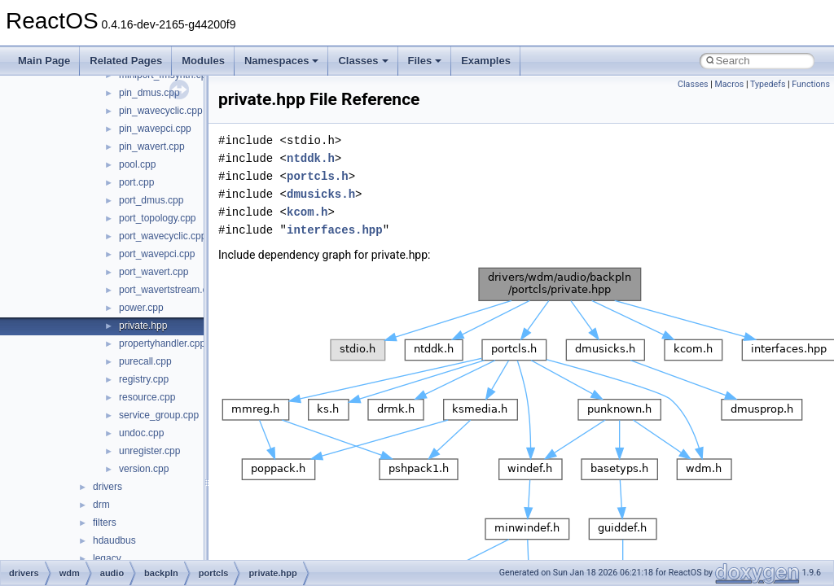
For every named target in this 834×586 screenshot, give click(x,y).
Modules (203, 61)
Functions (811, 84)
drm (101, 504)
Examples (486, 61)
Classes (363, 61)
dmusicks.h (321, 194)
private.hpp (143, 325)
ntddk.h (311, 158)
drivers (107, 486)
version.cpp (144, 468)
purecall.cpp (145, 361)
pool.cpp (137, 164)
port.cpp (136, 182)
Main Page (44, 61)
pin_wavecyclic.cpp (161, 110)
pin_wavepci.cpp (155, 128)
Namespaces (281, 61)
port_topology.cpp (157, 218)
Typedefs (768, 84)
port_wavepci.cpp (157, 254)
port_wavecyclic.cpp (162, 236)
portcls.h (318, 176)
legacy (107, 558)
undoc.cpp (141, 433)
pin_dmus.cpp (149, 92)
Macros (729, 84)
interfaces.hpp (335, 230)
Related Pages (126, 61)
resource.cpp (147, 397)
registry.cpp (144, 379)
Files (425, 61)
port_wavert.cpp (153, 272)
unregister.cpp (149, 451)
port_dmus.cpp (151, 200)
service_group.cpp (159, 415)
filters (104, 522)
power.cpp (141, 307)
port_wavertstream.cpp (168, 289)
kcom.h (307, 212)
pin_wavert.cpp (152, 146)
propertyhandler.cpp (162, 343)
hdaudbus (114, 540)
